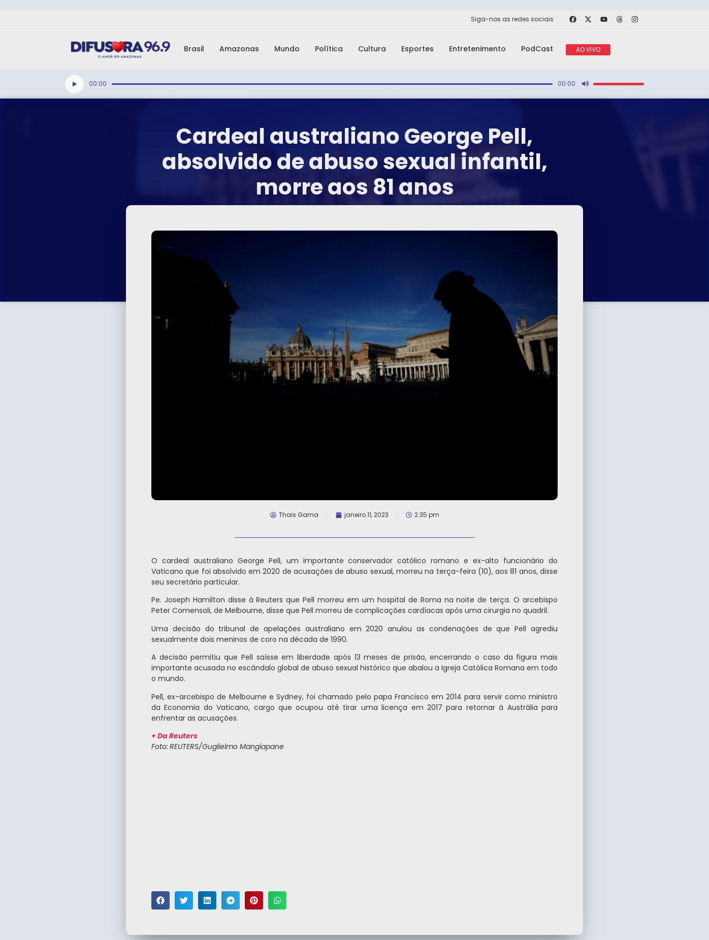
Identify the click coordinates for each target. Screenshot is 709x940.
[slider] (332, 84)
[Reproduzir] (74, 84)
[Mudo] (585, 83)
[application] (354, 84)
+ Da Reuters (174, 736)
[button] (160, 900)
